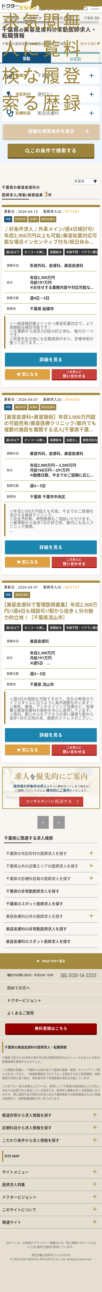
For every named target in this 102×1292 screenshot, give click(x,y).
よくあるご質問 (20, 1013)
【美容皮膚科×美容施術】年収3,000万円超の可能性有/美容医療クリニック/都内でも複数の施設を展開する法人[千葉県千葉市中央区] (50, 423)
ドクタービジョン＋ (24, 1000)
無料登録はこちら (51, 1028)
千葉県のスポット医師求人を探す (34, 903)
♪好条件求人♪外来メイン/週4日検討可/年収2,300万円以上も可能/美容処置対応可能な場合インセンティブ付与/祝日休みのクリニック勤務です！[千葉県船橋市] (50, 235)
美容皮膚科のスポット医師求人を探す (38, 941)
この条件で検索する (51, 150)
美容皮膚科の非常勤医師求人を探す (36, 928)
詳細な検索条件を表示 (51, 131)
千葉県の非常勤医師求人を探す (32, 891)
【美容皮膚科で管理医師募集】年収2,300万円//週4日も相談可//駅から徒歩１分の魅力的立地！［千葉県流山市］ (50, 611)
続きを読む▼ (90, 44)
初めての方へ (18, 987)
